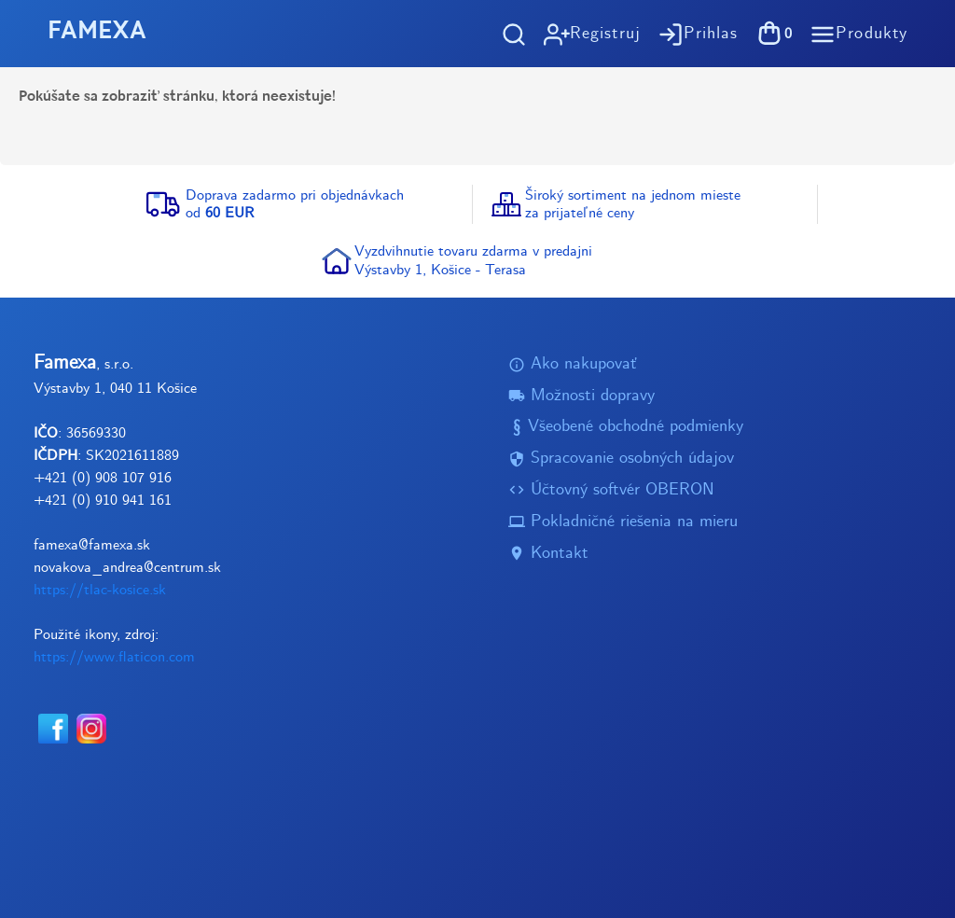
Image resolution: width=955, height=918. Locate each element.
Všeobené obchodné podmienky (625, 427)
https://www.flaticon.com (114, 657)
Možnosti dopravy (581, 396)
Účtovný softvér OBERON (611, 490)
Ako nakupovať (572, 364)
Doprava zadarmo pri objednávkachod (295, 204)
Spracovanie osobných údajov (621, 458)
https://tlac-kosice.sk (100, 590)
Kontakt (548, 553)
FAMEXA (97, 32)
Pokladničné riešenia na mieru (623, 522)
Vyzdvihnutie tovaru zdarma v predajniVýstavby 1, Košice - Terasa (473, 260)
